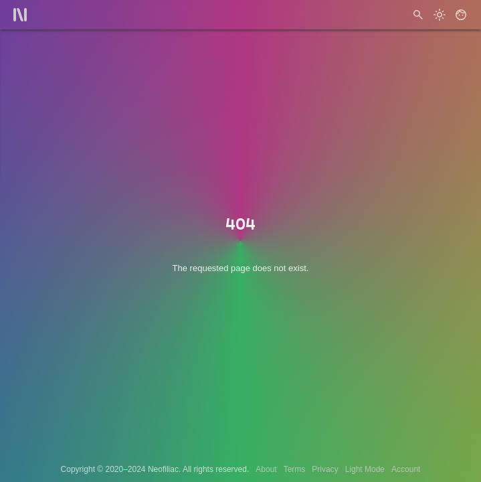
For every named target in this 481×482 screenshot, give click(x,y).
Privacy (325, 469)
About (266, 469)
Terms (295, 469)
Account (405, 469)
